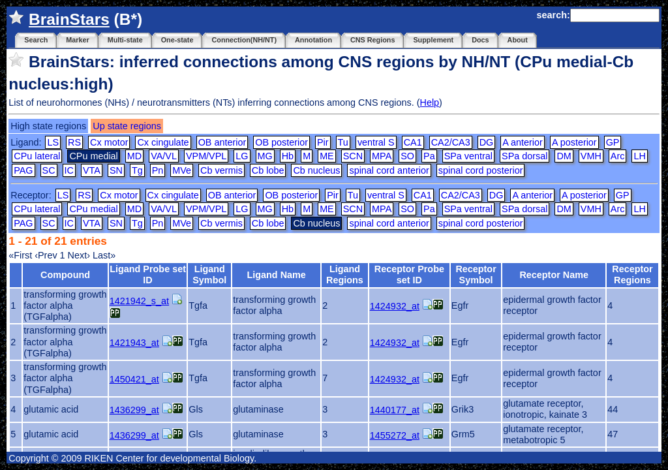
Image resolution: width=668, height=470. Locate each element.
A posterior (574, 142)
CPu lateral (37, 156)
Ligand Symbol (209, 274)
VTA (91, 170)
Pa (429, 156)
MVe (181, 170)
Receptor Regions (632, 274)
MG (265, 156)
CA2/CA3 (450, 142)
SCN (353, 156)
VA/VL (164, 156)
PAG (23, 170)
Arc (618, 156)
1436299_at (134, 410)
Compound (65, 275)
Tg (137, 170)
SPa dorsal (524, 156)
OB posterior (281, 142)
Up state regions (127, 126)
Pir (323, 142)
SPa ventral (468, 156)
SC (48, 170)
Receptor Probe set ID (409, 274)
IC (69, 170)
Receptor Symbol (475, 274)
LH (639, 156)
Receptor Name (553, 275)
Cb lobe (268, 170)
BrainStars (69, 19)
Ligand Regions (344, 274)
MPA (381, 156)
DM (563, 156)
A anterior (522, 142)
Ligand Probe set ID (148, 274)
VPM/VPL (206, 156)
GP (613, 142)
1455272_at (394, 435)
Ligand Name (276, 275)
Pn (158, 170)
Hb (288, 156)
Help (429, 102)
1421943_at (134, 342)
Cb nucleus (316, 170)
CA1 (413, 142)
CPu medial (93, 209)
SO (407, 156)
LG (241, 156)
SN (116, 170)
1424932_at (394, 306)
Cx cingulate (163, 142)
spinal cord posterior (480, 170)
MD (134, 156)
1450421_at (134, 379)
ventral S (376, 142)
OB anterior (222, 142)
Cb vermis (221, 170)
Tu (343, 142)
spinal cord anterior (389, 170)
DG (486, 142)
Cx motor (109, 142)
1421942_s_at (139, 301)
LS (53, 142)
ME (327, 156)
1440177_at (394, 410)
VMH (591, 156)
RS (74, 142)
